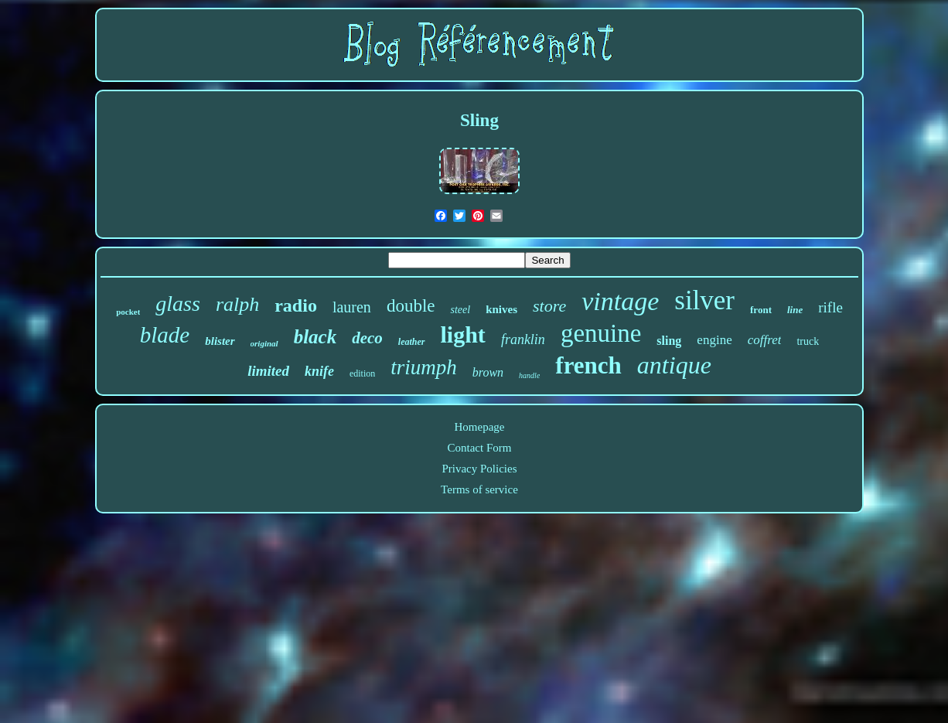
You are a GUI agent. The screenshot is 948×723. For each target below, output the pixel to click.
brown (487, 372)
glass (177, 303)
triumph (423, 367)
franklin (523, 339)
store (549, 305)
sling (668, 340)
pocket (128, 311)
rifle (830, 307)
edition (362, 373)
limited (268, 371)
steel (460, 309)
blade (164, 334)
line (795, 309)
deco (367, 338)
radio (296, 305)
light (463, 334)
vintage (620, 301)
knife (319, 371)
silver (704, 300)
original (264, 343)
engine (714, 340)
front (761, 309)
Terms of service (479, 489)
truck (807, 341)
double (411, 305)
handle (529, 375)
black (315, 336)
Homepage (479, 427)
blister (219, 341)
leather (411, 341)
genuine (601, 333)
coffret (765, 340)
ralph (237, 304)
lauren (351, 306)
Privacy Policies (479, 468)
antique (674, 365)
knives (501, 309)
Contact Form (480, 448)
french (588, 365)
